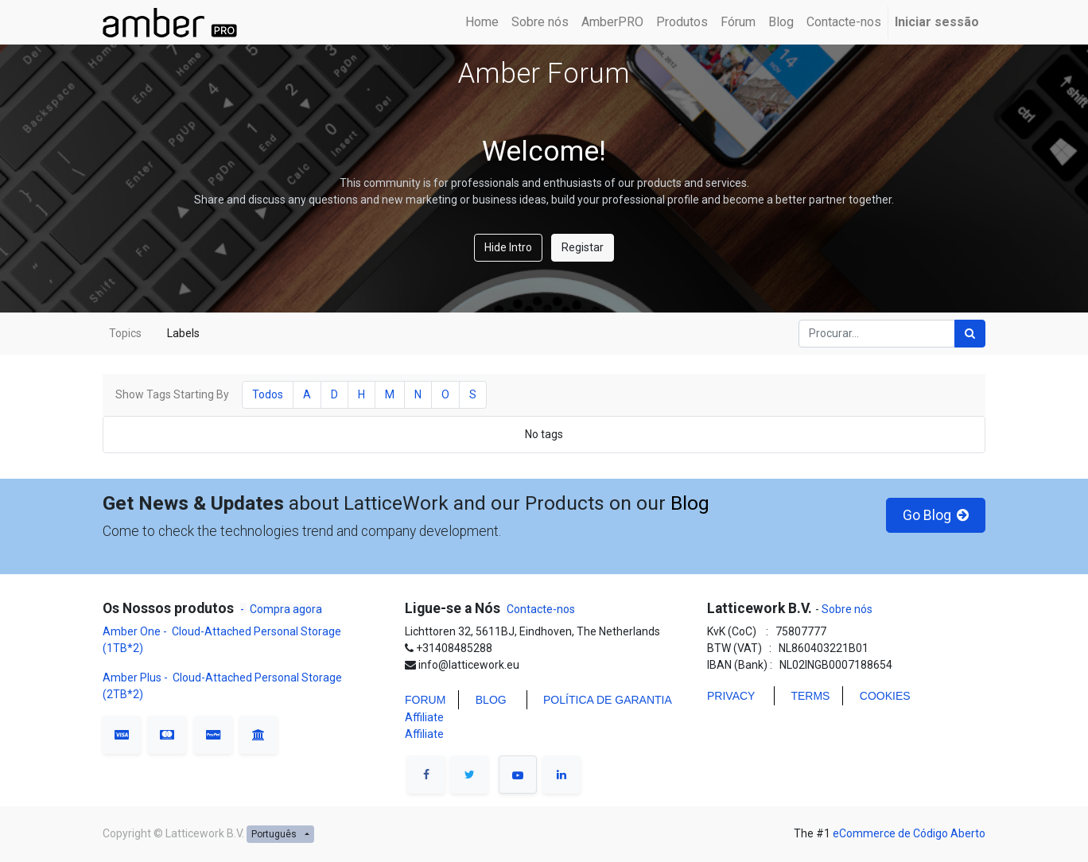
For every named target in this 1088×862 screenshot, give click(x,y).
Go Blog (936, 515)
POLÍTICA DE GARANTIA (607, 699)
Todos (267, 394)
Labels (183, 333)
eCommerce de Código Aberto (909, 833)
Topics (125, 333)
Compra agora (286, 609)
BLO (487, 699)
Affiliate (424, 717)
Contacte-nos (541, 609)
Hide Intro (508, 247)
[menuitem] (482, 22)
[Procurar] (969, 334)
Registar (582, 247)
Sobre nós (845, 609)
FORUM (425, 699)
